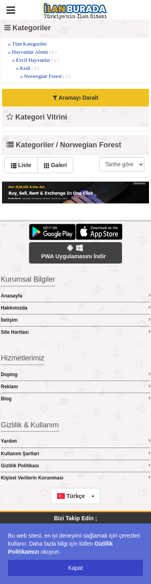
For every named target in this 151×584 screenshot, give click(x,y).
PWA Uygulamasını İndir (73, 252)
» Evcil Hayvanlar (35, 60)
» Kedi (27, 68)
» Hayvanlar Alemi (32, 52)
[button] (75, 496)
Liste (21, 165)
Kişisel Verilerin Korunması (75, 478)
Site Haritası (75, 332)
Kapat (75, 568)
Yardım (75, 441)
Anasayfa (75, 296)
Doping (75, 374)
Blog (75, 399)
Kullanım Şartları (75, 453)
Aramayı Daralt (75, 97)
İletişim (75, 320)
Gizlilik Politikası (75, 466)
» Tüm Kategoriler (27, 44)
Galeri (55, 165)
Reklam (75, 386)
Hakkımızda (75, 308)
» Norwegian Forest (45, 76)
